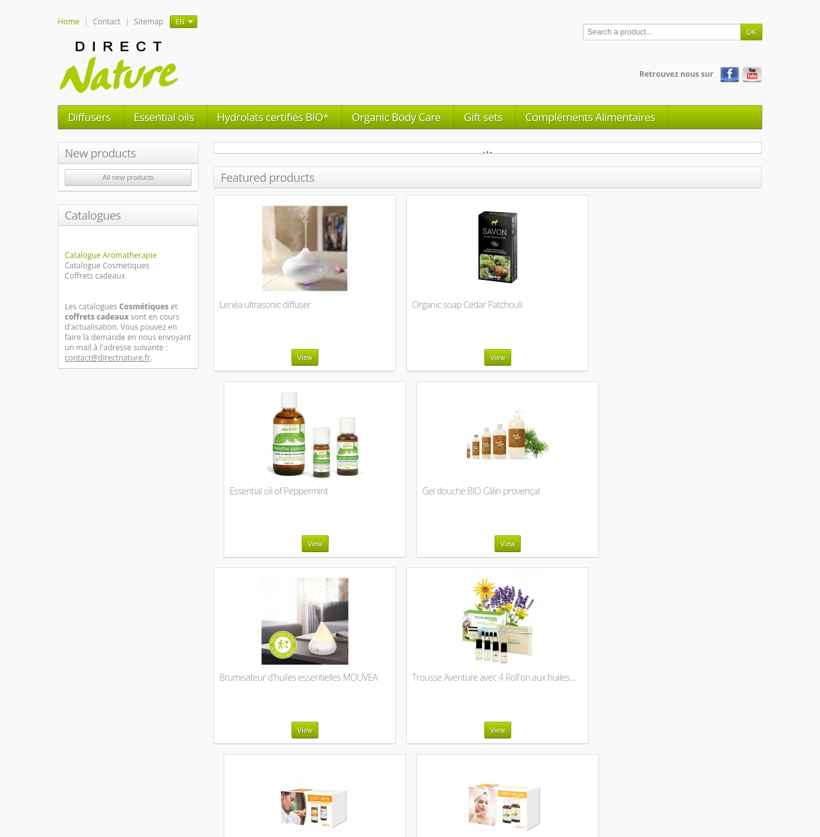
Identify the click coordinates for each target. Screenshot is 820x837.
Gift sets (483, 117)
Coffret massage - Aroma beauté (685, 496)
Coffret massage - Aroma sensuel (265, 682)
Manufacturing (490, 784)
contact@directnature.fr (108, 357)
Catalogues (93, 215)
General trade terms (377, 784)
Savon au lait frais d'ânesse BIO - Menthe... (696, 682)
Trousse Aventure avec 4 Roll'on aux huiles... (404, 496)
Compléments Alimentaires (590, 117)
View (278, 357)
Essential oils (164, 117)
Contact (106, 21)
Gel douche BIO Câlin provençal (678, 309)
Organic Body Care (396, 117)
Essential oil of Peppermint (548, 304)
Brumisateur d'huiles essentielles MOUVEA (259, 496)
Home (68, 21)
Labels (537, 784)
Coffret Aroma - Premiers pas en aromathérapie (553, 496)
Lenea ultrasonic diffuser (265, 304)
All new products (128, 177)
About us (439, 784)
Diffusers (89, 117)
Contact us (260, 784)
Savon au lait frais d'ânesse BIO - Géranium (556, 682)
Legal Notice (310, 784)
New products (100, 153)
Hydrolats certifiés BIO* (273, 117)
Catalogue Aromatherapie (111, 255)
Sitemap (148, 21)
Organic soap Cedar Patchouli (414, 304)
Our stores (214, 784)
